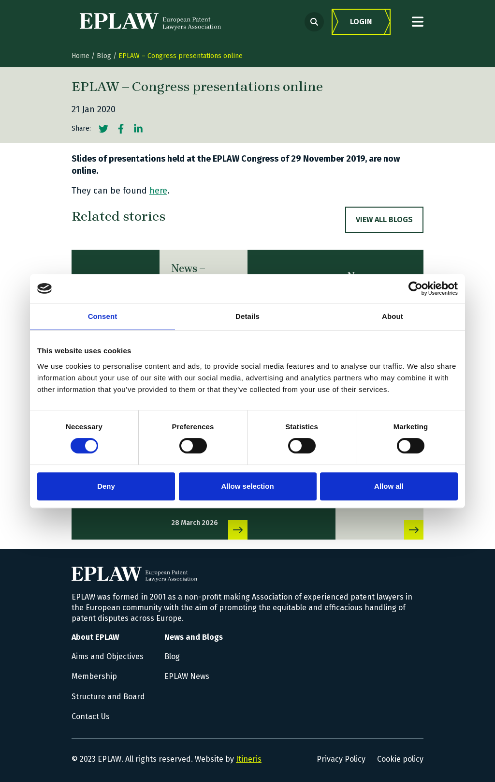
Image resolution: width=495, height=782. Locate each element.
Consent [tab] (102, 316)
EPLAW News (186, 676)
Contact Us (91, 716)
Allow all (389, 486)
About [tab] (392, 316)
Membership (94, 676)
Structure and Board (108, 696)
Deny (106, 486)
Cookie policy (400, 759)
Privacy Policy (341, 759)
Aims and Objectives (108, 656)
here (158, 190)
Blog (104, 56)
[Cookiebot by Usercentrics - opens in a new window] (415, 288)
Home (80, 56)
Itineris (249, 759)
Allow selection (247, 486)
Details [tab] (247, 316)
